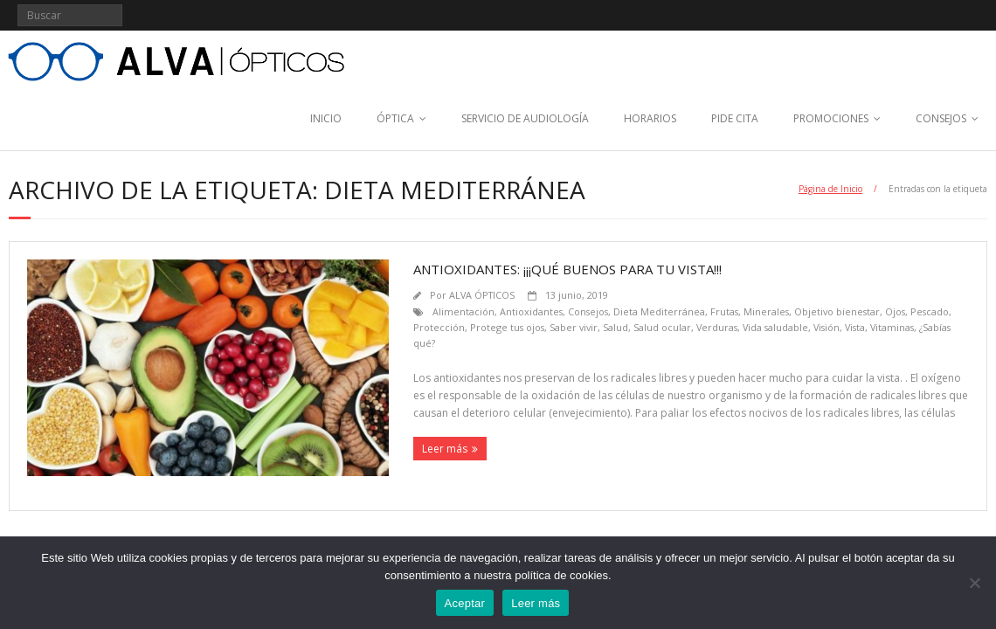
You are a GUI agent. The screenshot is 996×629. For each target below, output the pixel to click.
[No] (974, 582)
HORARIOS (650, 118)
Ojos (895, 311)
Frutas (724, 311)
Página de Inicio (830, 189)
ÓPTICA (395, 118)
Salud (615, 327)
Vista (855, 327)
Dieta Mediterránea (659, 311)
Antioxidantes (531, 311)
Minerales (766, 311)
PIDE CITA (734, 118)
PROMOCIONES (830, 118)
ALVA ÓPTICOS (482, 294)
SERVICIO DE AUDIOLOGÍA (525, 118)
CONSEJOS (941, 118)
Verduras (716, 327)
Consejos (588, 311)
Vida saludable (775, 327)
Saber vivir (574, 327)
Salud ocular (662, 327)
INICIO (326, 118)
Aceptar (465, 603)
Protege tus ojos (507, 327)
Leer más (444, 448)
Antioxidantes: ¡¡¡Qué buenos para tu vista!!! (567, 269)
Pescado (929, 311)
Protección (439, 327)
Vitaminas (892, 327)
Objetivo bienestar (837, 311)
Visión (826, 327)
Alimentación (463, 311)
